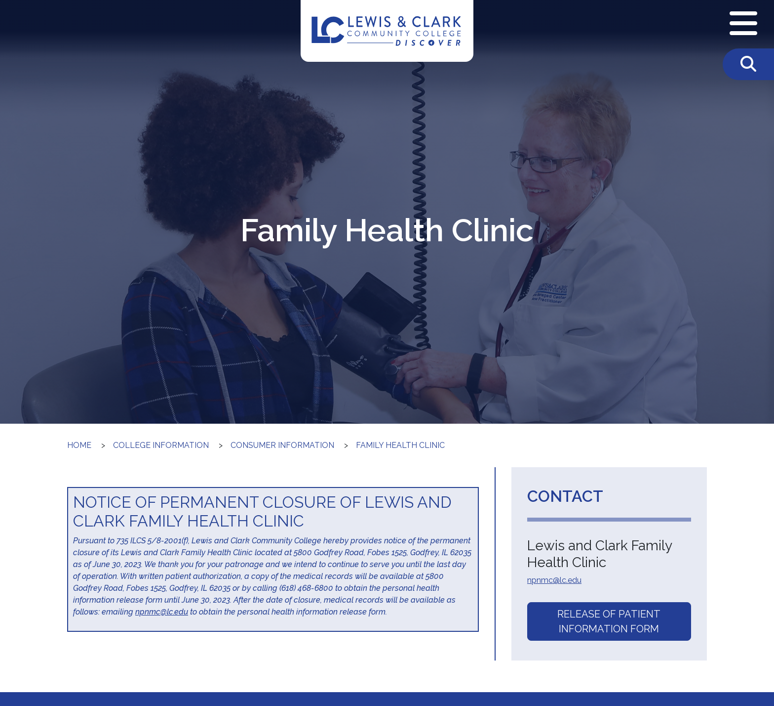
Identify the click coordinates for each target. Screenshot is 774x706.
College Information (161, 445)
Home (79, 445)
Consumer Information (282, 445)
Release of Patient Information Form (608, 621)
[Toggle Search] (748, 64)
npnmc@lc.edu (161, 612)
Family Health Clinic (400, 445)
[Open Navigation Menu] (743, 24)
